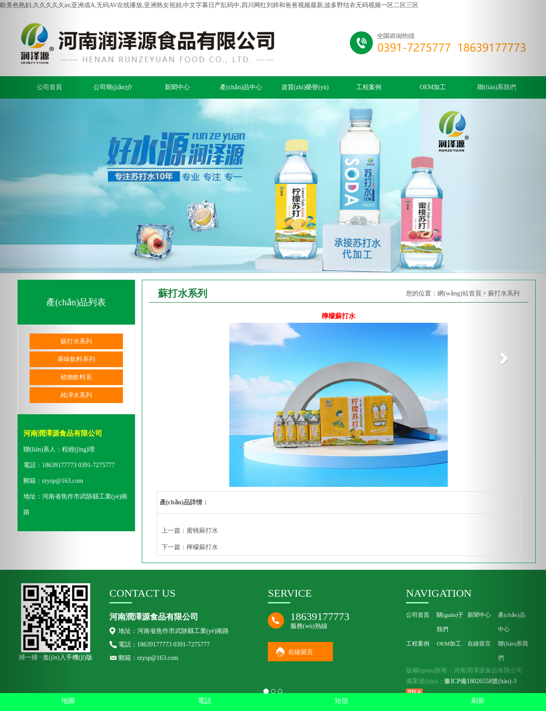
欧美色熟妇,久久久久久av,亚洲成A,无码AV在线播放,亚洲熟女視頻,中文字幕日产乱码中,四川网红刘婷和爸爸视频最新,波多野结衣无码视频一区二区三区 (209, 5)
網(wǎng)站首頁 (459, 293)
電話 (204, 700)
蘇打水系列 (76, 341)
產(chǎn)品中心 (241, 87)
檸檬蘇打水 (202, 547)
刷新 (478, 700)
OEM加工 (432, 87)
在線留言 (300, 652)
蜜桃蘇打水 (202, 530)
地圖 (68, 700)
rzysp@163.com (62, 480)
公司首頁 (417, 614)
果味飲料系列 (76, 359)
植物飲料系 (76, 377)
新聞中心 (177, 87)
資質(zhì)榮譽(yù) (305, 87)
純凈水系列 (76, 395)
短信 (341, 700)
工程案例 (368, 87)
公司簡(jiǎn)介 (113, 87)
